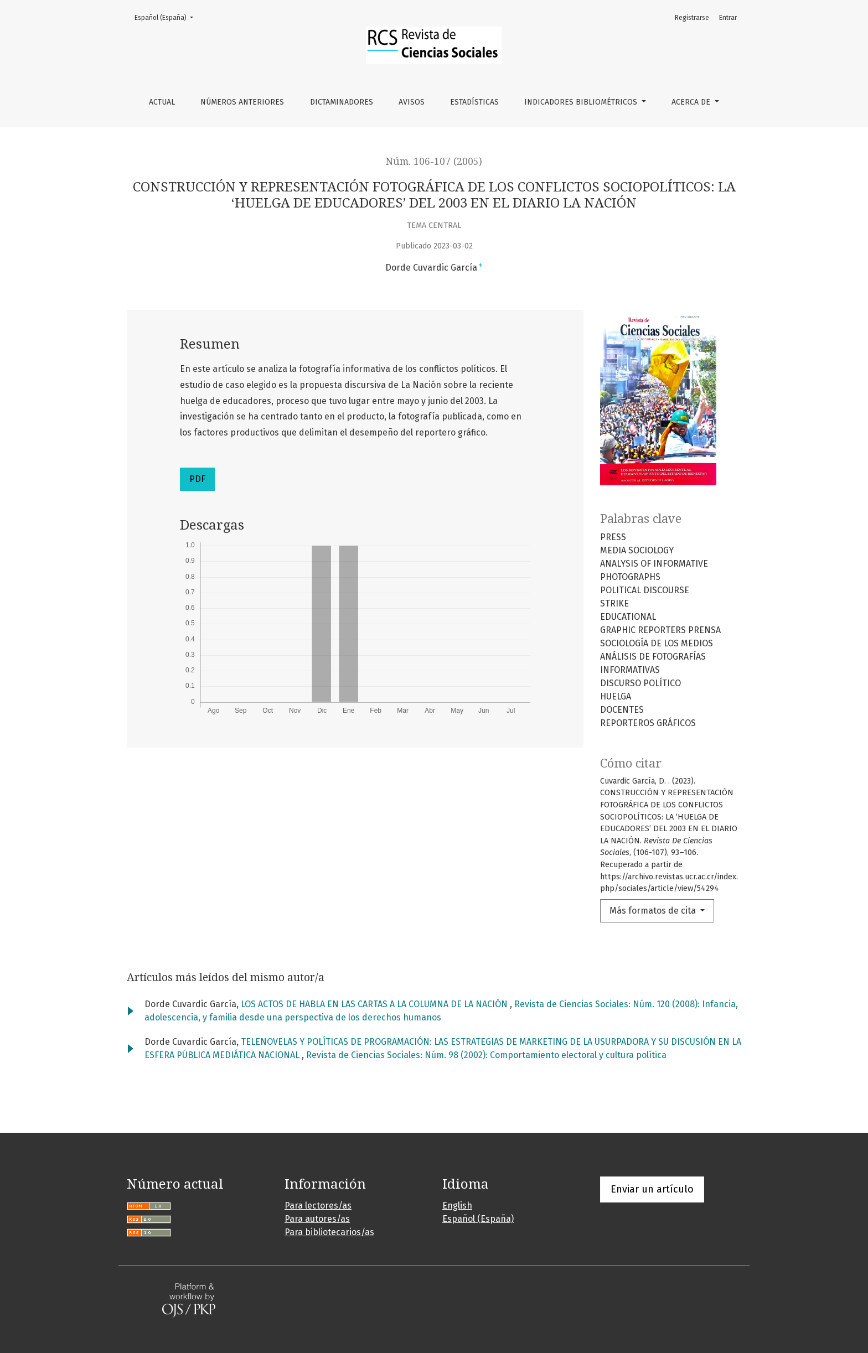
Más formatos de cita (653, 910)
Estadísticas (474, 102)
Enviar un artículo (652, 1189)
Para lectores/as (318, 1205)
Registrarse (692, 18)
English (457, 1205)
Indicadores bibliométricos (581, 102)
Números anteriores (242, 102)
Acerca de (691, 102)
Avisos (412, 102)
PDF (197, 479)
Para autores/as (317, 1219)
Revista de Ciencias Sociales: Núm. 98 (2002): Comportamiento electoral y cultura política (486, 1055)
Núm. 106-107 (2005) (434, 161)
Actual (162, 102)
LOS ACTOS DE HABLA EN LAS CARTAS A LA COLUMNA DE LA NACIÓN (375, 1004)
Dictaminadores (341, 102)
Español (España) (167, 17)
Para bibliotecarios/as (329, 1232)
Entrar (728, 18)
